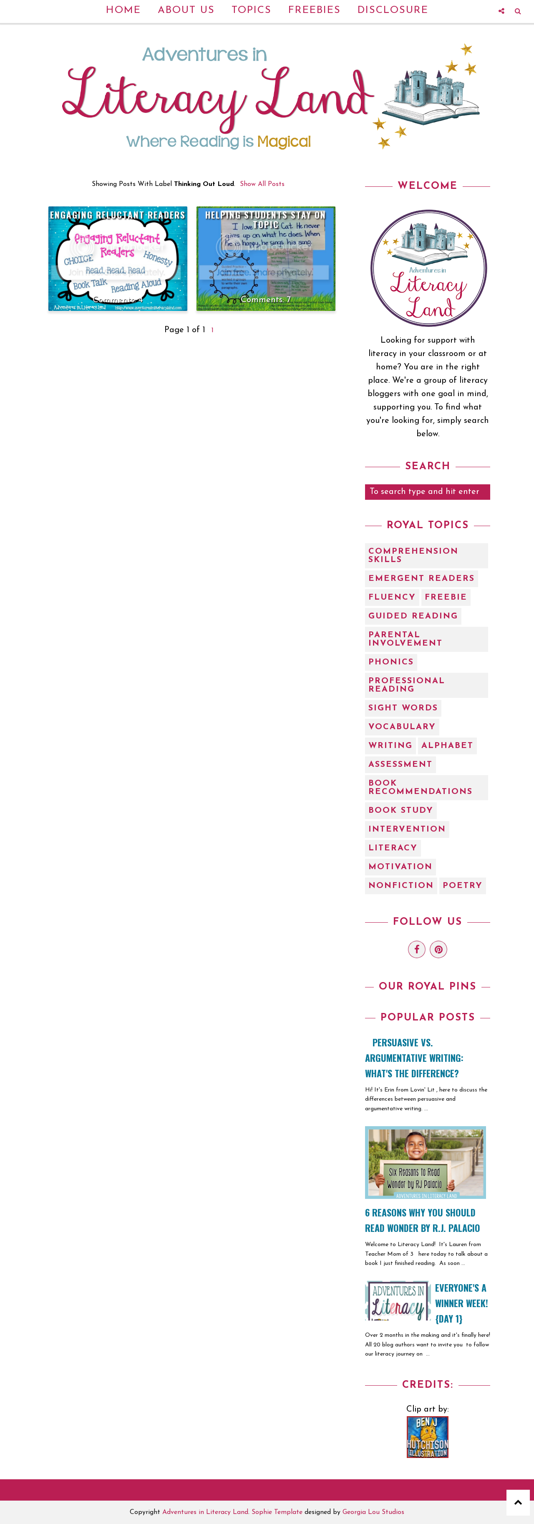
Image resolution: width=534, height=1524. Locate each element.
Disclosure (393, 10)
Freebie (446, 597)
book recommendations (420, 787)
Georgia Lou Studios (373, 1512)
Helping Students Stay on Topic (265, 219)
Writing (390, 746)
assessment (400, 765)
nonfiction (401, 886)
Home (123, 10)
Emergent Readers (421, 579)
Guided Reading (413, 616)
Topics (252, 10)
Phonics (391, 662)
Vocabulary (402, 727)
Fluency (392, 597)
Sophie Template (277, 1512)
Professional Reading (406, 685)
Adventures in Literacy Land (205, 1512)
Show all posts (262, 184)
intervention (407, 829)
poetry (463, 886)
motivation (400, 867)
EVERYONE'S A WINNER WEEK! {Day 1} (461, 1303)
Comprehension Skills (413, 555)
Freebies (314, 10)
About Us (186, 10)
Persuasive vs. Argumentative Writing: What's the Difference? (414, 1058)
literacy (393, 848)
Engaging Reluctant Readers (118, 214)
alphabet (447, 746)
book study (400, 811)
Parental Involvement (405, 639)
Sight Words (403, 708)
